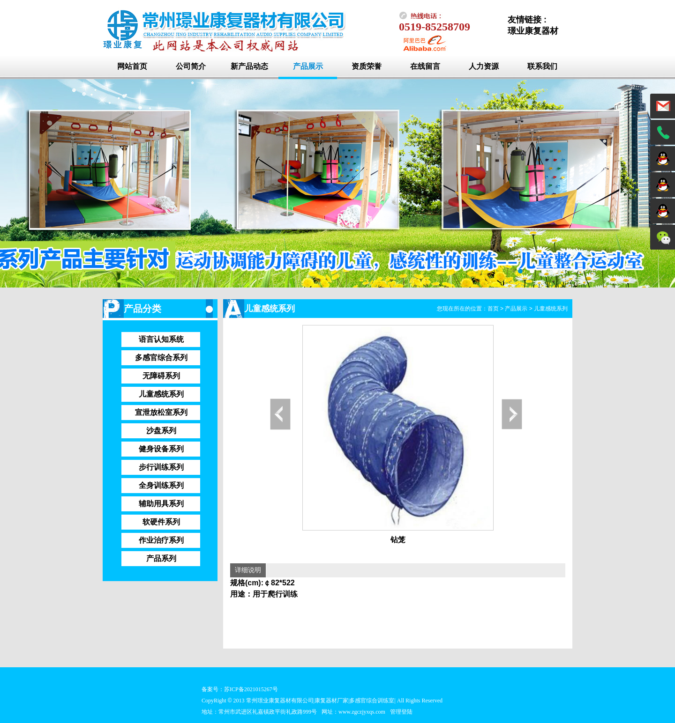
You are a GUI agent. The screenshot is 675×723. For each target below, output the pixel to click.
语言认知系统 (161, 339)
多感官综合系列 (161, 358)
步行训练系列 (161, 467)
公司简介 (191, 66)
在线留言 (425, 66)
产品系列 (161, 558)
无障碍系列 (161, 376)
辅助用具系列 (161, 504)
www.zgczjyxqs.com (361, 711)
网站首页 (132, 66)
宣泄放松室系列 (161, 412)
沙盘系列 (161, 431)
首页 (493, 308)
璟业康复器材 (533, 31)
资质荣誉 (367, 66)
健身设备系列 (161, 449)
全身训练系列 (161, 485)
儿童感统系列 (161, 394)
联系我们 (542, 66)
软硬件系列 (161, 522)
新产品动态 (249, 66)
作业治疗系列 (161, 540)
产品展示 (308, 66)
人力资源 (484, 66)
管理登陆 (401, 711)
